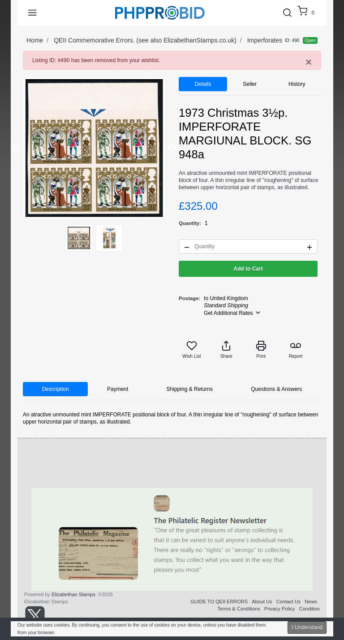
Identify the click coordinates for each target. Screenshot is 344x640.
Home (34, 40)
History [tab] (296, 84)
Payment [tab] (117, 389)
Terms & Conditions (238, 608)
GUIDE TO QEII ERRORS (219, 601)
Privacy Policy (279, 608)
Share (226, 349)
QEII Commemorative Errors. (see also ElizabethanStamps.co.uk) (145, 40)
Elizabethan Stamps (73, 594)
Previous (16, 148)
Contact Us (288, 601)
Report (296, 349)
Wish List (191, 349)
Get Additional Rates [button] (233, 312)
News (311, 601)
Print (261, 349)
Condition (309, 608)
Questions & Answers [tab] (276, 389)
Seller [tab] (250, 84)
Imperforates (265, 40)
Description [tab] (55, 389)
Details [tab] (203, 84)
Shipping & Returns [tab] (190, 389)
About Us (262, 601)
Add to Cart (247, 269)
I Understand (307, 627)
